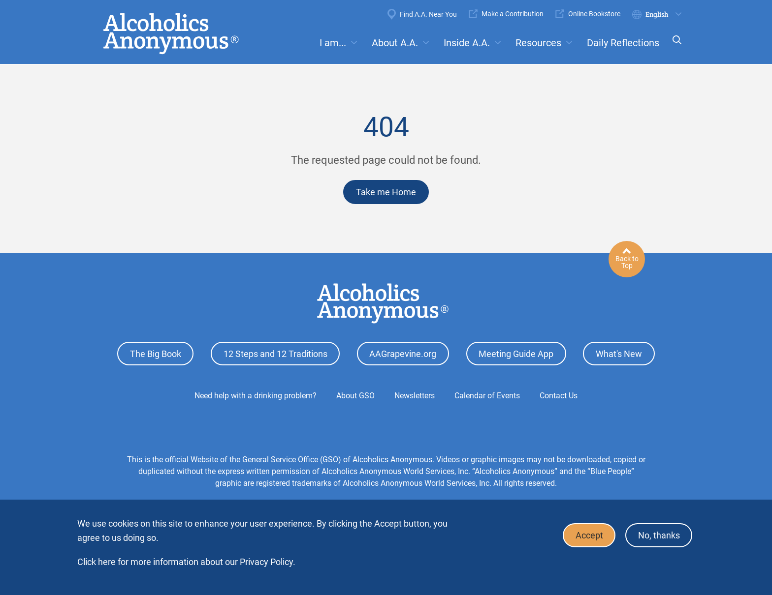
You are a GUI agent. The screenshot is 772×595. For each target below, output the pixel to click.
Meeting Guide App (516, 353)
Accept (588, 535)
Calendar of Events (487, 395)
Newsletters (414, 395)
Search (674, 46)
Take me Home (386, 192)
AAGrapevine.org (402, 353)
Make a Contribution (513, 14)
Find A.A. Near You (428, 14)
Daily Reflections (623, 43)
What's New (619, 353)
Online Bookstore (594, 14)
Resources (538, 43)
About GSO (355, 395)
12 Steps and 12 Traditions (275, 353)
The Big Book (155, 353)
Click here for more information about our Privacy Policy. (186, 562)
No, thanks (658, 535)
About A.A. (395, 43)
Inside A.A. (467, 43)
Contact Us (559, 395)
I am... (333, 43)
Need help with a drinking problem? (255, 395)
